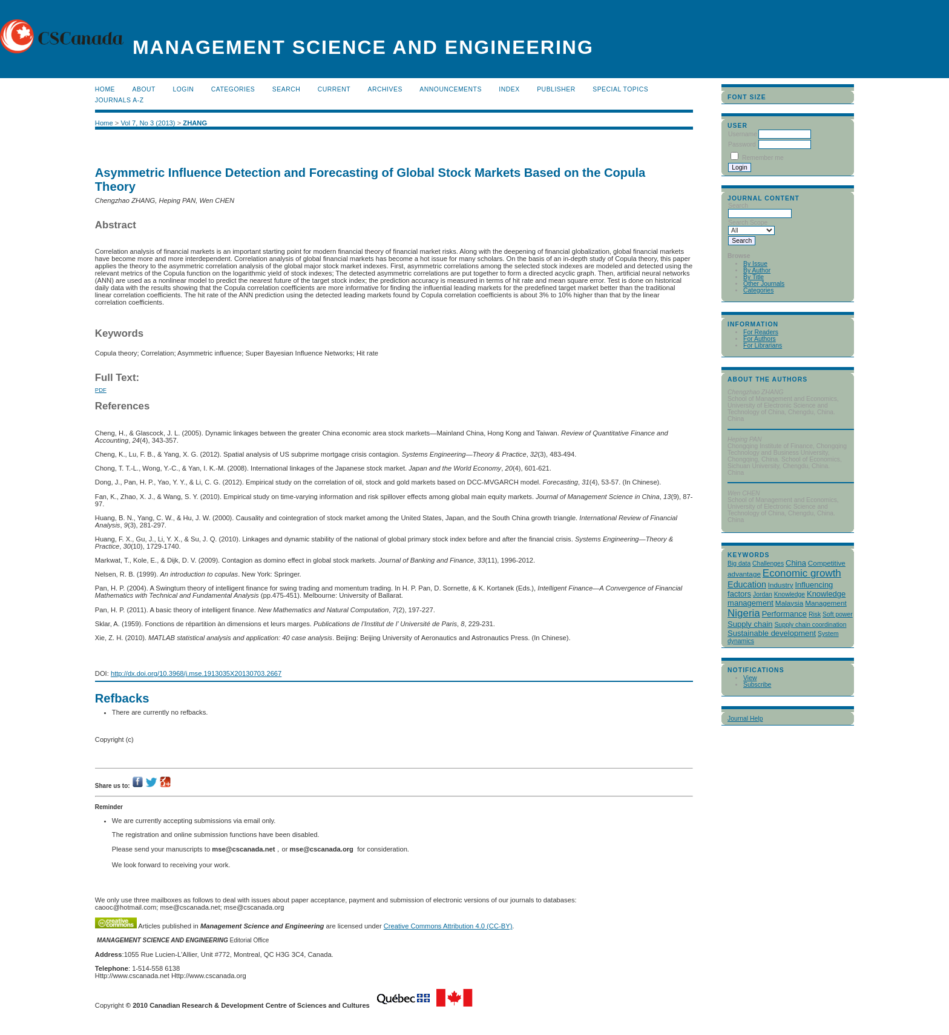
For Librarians (762, 345)
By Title (753, 277)
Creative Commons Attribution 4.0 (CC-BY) (448, 926)
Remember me (763, 157)
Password (742, 144)
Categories (758, 290)
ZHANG (195, 123)
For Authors (759, 339)
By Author (756, 270)
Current (334, 89)
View (750, 678)
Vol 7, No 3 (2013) (147, 123)
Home (105, 89)
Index (509, 89)
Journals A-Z (119, 100)
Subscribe (757, 684)
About (144, 89)
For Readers (760, 332)
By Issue (755, 263)
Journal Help (745, 718)
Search (286, 89)
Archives (385, 89)
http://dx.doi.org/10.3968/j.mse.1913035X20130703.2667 (196, 673)
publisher (556, 89)
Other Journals (763, 283)
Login (183, 89)
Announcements (450, 89)
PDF (101, 389)
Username (742, 134)
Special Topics (620, 89)
